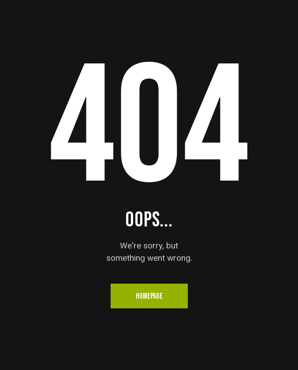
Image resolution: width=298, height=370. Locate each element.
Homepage (149, 296)
